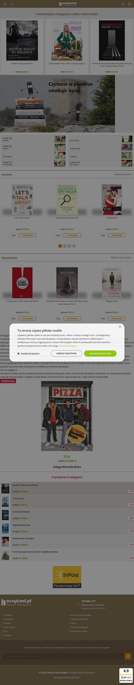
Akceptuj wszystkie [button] (100, 353)
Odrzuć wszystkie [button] (65, 353)
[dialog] (67, 342)
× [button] (120, 326)
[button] (28, 353)
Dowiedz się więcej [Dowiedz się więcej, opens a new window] (67, 345)
